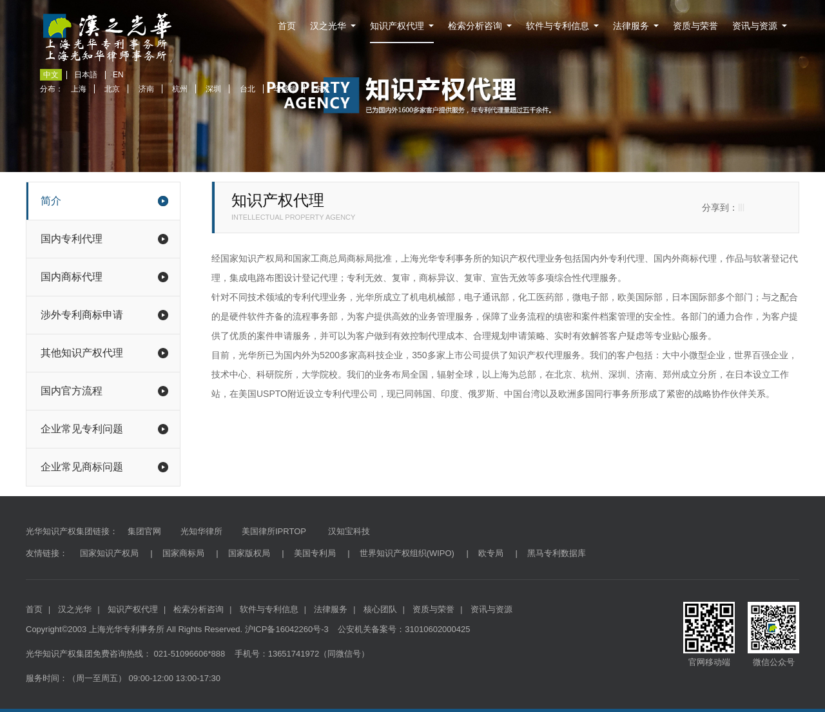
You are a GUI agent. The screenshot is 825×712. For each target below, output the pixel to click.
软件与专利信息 (557, 26)
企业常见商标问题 (104, 466)
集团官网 (144, 531)
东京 (322, 88)
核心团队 (380, 609)
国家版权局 (249, 553)
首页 (287, 26)
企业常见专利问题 (104, 428)
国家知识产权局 (109, 553)
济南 (146, 88)
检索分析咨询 (475, 26)
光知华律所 (201, 531)
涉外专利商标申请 (104, 314)
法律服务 (631, 26)
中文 (51, 74)
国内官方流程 (104, 390)
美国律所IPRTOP (274, 531)
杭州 (180, 88)
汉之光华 (328, 26)
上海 (78, 88)
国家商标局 (183, 553)
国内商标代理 (104, 276)
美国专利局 (315, 553)
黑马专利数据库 (556, 553)
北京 (112, 88)
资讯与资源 (754, 26)
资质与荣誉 (695, 26)
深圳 (213, 88)
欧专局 (490, 553)
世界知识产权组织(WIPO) (407, 553)
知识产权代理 (397, 26)
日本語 (85, 74)
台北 (247, 88)
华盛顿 (284, 88)
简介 (104, 200)
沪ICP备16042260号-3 (287, 629)
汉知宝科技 (347, 531)
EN (118, 74)
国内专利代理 (104, 238)
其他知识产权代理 (104, 352)
